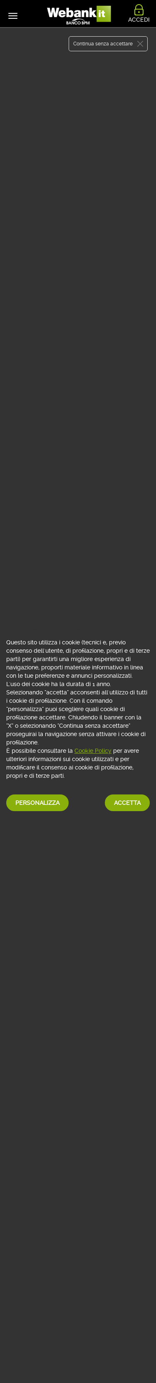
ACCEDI (139, 19)
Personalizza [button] (37, 802)
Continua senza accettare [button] (103, 44)
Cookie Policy (92, 750)
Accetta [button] (127, 802)
